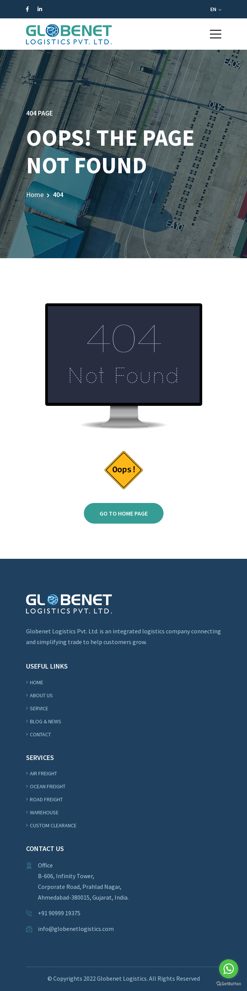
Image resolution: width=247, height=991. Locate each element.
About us (41, 695)
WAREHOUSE (44, 812)
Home (35, 194)
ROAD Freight (46, 799)
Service (39, 708)
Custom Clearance (53, 825)
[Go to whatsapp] (228, 968)
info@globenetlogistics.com (76, 928)
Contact (40, 734)
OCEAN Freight (47, 786)
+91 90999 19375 (59, 913)
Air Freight (43, 773)
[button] (215, 34)
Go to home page (124, 513)
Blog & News (45, 721)
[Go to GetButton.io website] (228, 983)
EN (215, 9)
